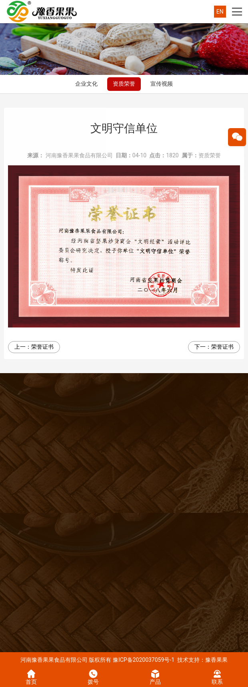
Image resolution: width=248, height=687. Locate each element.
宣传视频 (161, 83)
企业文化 (86, 83)
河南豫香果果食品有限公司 (79, 155)
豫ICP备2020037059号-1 (143, 660)
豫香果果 (216, 660)
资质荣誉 (124, 83)
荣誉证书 (42, 347)
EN (220, 11)
